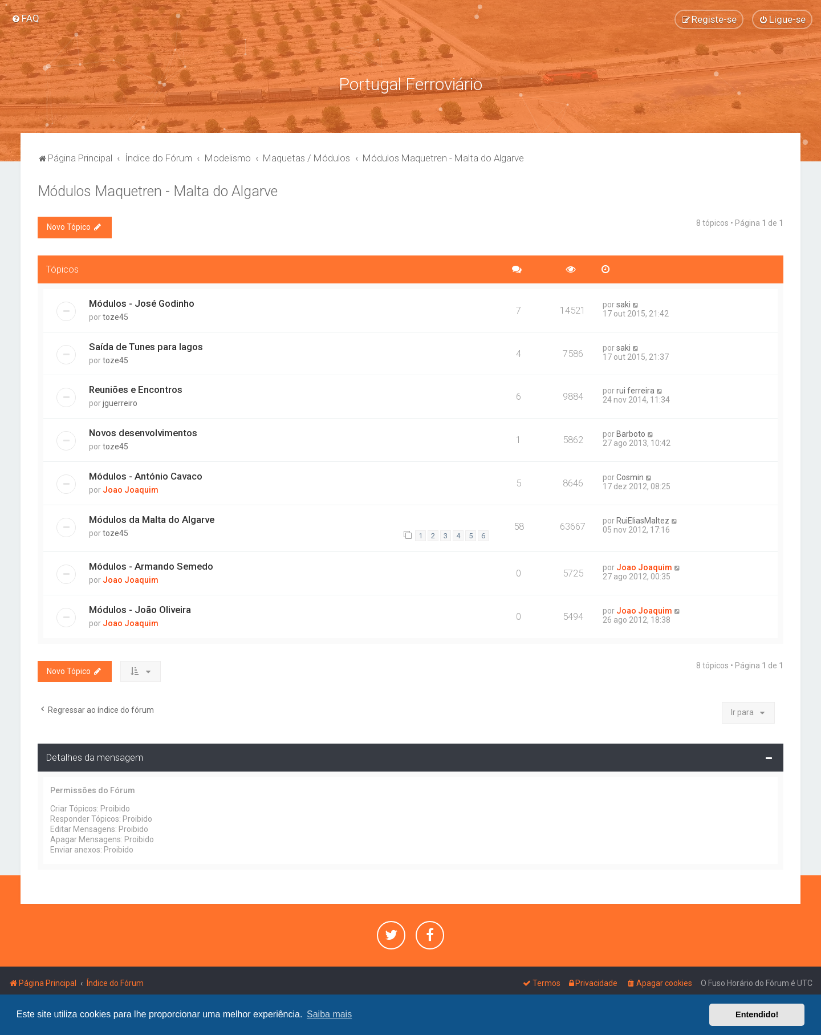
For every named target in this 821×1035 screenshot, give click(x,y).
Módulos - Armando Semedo (151, 564)
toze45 (115, 315)
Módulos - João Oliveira (140, 608)
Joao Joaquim (130, 488)
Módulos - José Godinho (141, 301)
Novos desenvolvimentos (143, 431)
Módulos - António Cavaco (145, 475)
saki (623, 302)
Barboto (630, 432)
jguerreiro (120, 402)
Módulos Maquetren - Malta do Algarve (158, 190)
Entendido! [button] (756, 1014)
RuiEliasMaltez (642, 519)
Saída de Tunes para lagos (146, 345)
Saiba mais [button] (329, 1014)
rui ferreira (635, 389)
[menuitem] (25, 18)
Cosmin (630, 476)
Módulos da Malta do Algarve (151, 518)
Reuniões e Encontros (135, 388)
